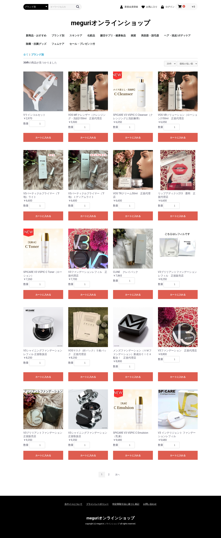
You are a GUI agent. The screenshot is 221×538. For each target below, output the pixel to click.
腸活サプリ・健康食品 (113, 35)
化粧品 (91, 35)
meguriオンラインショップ (110, 23)
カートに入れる (43, 137)
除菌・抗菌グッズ (36, 43)
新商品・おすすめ (36, 35)
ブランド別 (57, 35)
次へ (117, 474)
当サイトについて (73, 504)
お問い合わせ (150, 504)
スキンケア (75, 35)
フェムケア (57, 43)
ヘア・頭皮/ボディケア (177, 35)
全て (25, 54)
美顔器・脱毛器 (150, 35)
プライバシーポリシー (97, 504)
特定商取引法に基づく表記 (125, 504)
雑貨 (133, 35)
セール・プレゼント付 (82, 43)
